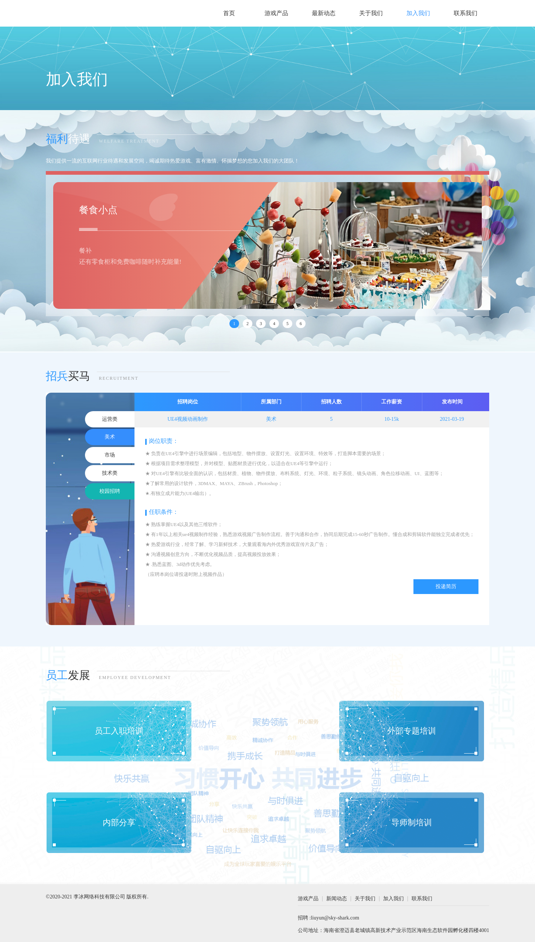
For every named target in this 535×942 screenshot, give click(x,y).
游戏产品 (276, 13)
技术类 (109, 473)
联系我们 (465, 13)
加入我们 (418, 13)
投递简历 (446, 586)
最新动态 (323, 13)
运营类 (109, 419)
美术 (110, 437)
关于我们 (371, 13)
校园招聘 (109, 491)
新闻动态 (336, 898)
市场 (110, 455)
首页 (229, 13)
